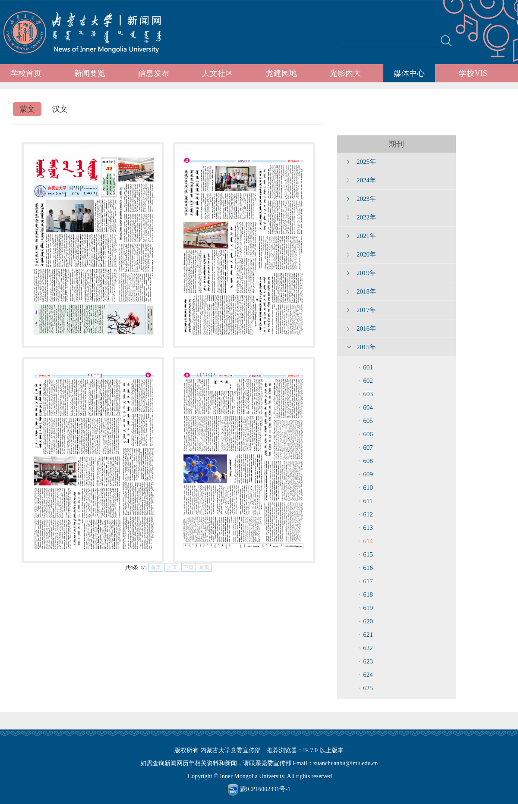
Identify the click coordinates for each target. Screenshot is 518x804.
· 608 (365, 460)
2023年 (366, 198)
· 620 (365, 621)
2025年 (366, 161)
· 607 (365, 447)
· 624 (365, 674)
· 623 (365, 661)
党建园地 (281, 73)
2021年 (366, 235)
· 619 (365, 607)
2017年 (366, 310)
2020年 (366, 254)
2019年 (366, 272)
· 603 (365, 394)
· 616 (365, 567)
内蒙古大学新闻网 (90, 32)
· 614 (365, 541)
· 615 (365, 554)
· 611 (365, 500)
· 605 (365, 420)
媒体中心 (409, 73)
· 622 (365, 647)
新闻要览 (89, 73)
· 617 (365, 581)
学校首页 (25, 73)
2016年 (366, 328)
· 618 (365, 594)
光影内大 (345, 73)
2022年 (366, 217)
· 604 (365, 407)
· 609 (365, 474)
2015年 (366, 347)
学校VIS (473, 73)
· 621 (365, 634)
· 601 (365, 367)
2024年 (366, 180)
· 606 (365, 434)
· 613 (365, 527)
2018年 (366, 291)
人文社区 (217, 73)
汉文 (60, 109)
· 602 (365, 380)
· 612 (365, 514)
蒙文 (27, 109)
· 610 (365, 487)
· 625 (365, 688)
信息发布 (153, 73)
